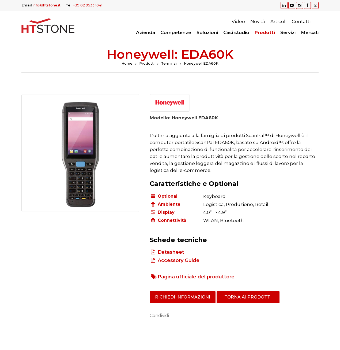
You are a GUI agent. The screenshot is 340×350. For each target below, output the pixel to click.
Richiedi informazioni (183, 297)
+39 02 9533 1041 (88, 5)
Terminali (169, 63)
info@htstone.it (47, 5)
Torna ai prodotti (250, 297)
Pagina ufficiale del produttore (196, 277)
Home (126, 63)
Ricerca (316, 21)
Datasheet (171, 252)
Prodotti (146, 63)
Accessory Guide (178, 260)
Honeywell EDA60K (201, 63)
